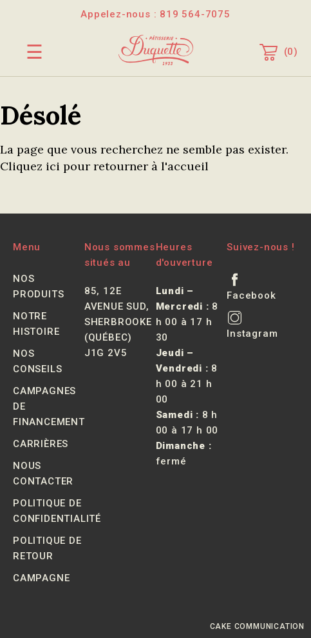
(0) (278, 51)
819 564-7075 (195, 14)
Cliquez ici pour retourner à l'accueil (104, 166)
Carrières (40, 444)
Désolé (40, 115)
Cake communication (257, 626)
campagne (41, 578)
